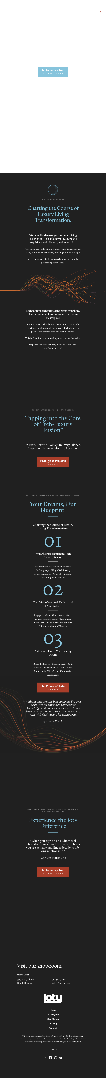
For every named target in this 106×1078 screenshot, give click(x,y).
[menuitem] (53, 1010)
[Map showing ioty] (53, 930)
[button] (98, 12)
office (55, 983)
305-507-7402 (58, 979)
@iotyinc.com (64, 983)
